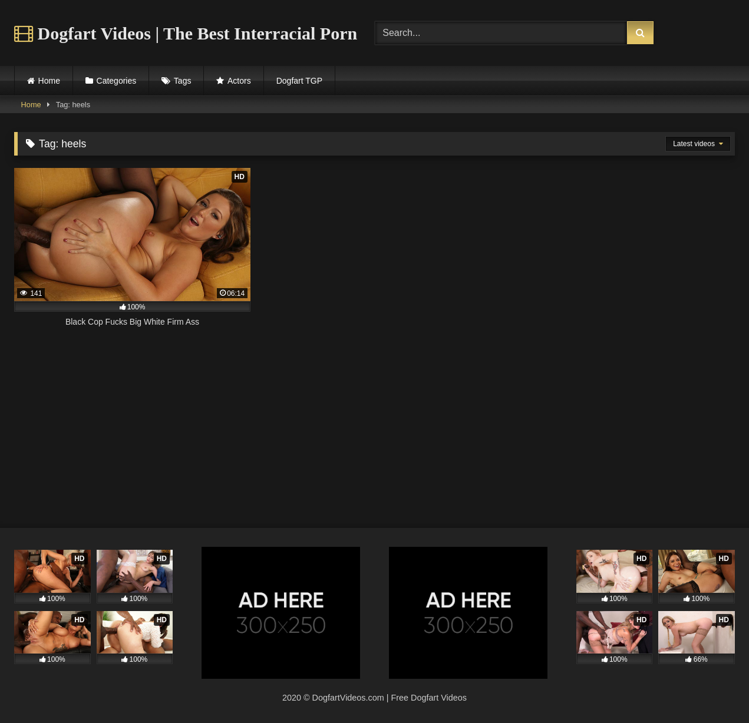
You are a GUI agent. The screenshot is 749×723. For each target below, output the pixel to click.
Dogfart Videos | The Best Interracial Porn (185, 33)
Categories (117, 80)
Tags (183, 80)
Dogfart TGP (299, 80)
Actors (239, 80)
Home (49, 80)
